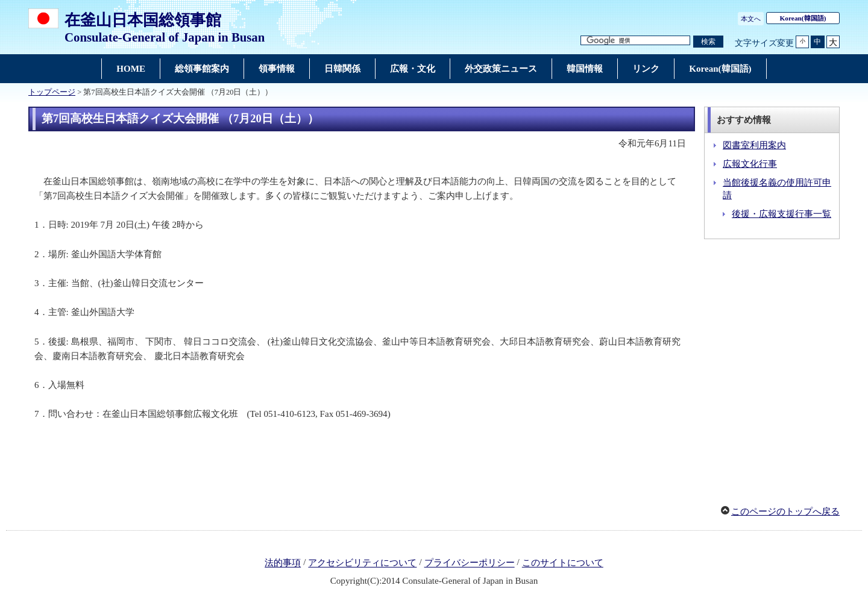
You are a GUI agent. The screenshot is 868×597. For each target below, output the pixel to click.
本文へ (751, 18)
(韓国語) (803, 18)
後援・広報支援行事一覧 (781, 214)
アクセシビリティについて (362, 563)
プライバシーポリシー (469, 563)
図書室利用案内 (754, 145)
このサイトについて (562, 563)
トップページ (51, 92)
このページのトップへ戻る (785, 511)
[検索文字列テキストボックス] (635, 41)
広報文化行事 (750, 164)
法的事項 (283, 563)
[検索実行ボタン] (708, 42)
